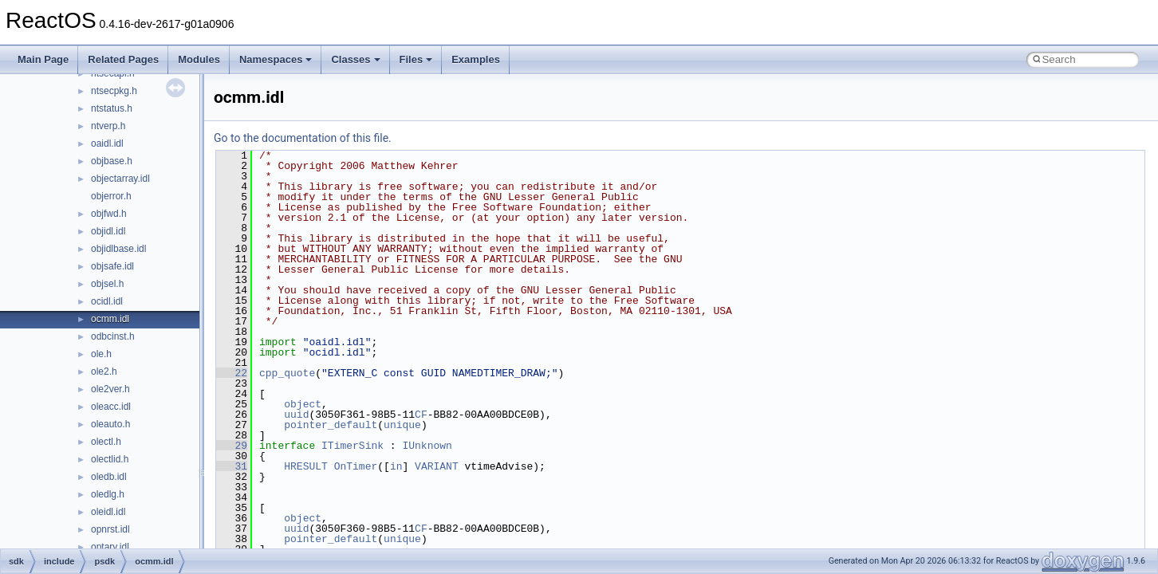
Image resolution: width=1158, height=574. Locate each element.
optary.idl (110, 546)
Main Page (43, 59)
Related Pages (123, 59)
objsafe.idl (112, 266)
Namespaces (276, 59)
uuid (296, 414)
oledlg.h (107, 494)
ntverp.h (108, 126)
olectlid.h (109, 459)
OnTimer (356, 466)
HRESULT (306, 466)
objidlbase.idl (118, 248)
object (302, 404)
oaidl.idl (107, 143)
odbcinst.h (113, 336)
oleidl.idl (108, 511)
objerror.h (111, 196)
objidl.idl (108, 231)
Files (416, 59)
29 (231, 445)
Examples (475, 59)
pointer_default (330, 425)
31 (231, 466)
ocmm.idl (110, 318)
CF (421, 414)
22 (231, 373)
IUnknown (426, 445)
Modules (199, 59)
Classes (355, 59)
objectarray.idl (120, 178)
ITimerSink (352, 445)
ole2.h (104, 371)
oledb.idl (109, 476)
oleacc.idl (111, 406)
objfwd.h (109, 213)
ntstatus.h (111, 108)
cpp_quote (287, 373)
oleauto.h (110, 424)
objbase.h (111, 161)
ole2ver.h (110, 389)
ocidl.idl (107, 301)
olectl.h (106, 441)
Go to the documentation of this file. (303, 138)
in (396, 466)
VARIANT (437, 466)
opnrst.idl (110, 529)
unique (402, 425)
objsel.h (107, 283)
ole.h (101, 354)
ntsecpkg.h (114, 90)
